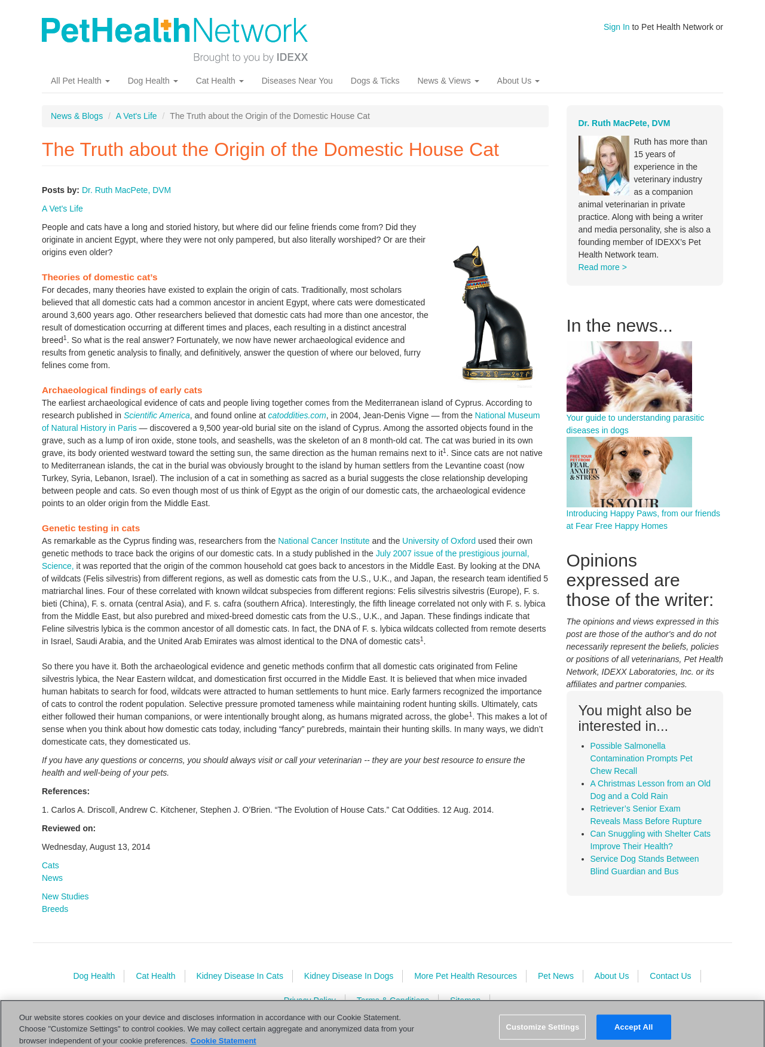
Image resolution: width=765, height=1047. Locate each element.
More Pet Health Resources (465, 976)
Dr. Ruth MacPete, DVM (126, 190)
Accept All (633, 1031)
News (52, 878)
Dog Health (153, 80)
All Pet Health (80, 80)
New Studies (65, 896)
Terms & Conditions (393, 1000)
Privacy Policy (310, 1000)
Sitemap (465, 1000)
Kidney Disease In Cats (239, 976)
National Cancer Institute (323, 541)
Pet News (556, 976)
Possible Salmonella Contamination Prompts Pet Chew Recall (641, 758)
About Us (518, 80)
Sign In (617, 27)
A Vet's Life (136, 116)
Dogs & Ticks (375, 80)
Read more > (603, 267)
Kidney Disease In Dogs (348, 976)
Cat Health (220, 80)
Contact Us (670, 976)
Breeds (55, 909)
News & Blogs (77, 116)
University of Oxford (439, 541)
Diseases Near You (297, 80)
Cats (50, 865)
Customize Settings (542, 1031)
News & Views (448, 80)
